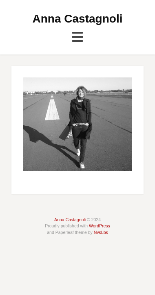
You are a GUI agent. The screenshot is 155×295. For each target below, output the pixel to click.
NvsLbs (101, 232)
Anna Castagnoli (78, 18)
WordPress (99, 225)
